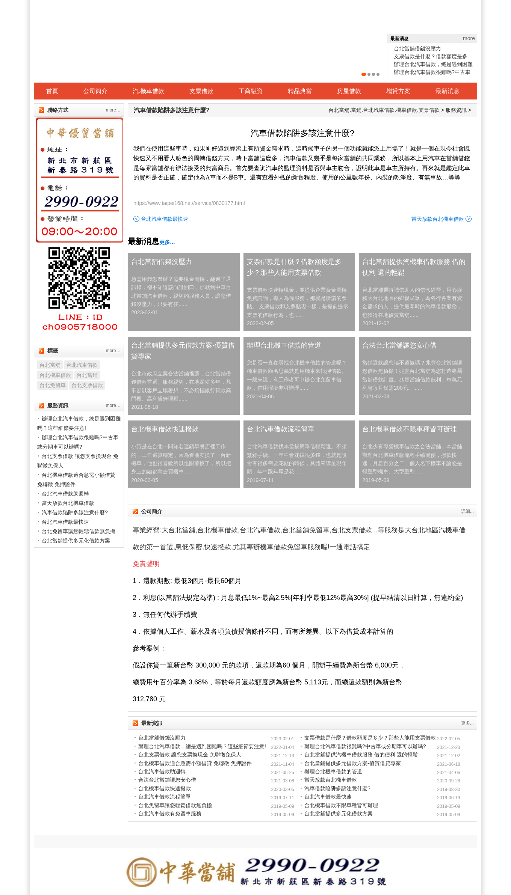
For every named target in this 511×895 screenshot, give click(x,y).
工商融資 (251, 91)
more (469, 38)
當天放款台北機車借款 (437, 219)
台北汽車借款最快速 (164, 219)
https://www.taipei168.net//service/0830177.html (189, 203)
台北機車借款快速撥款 (165, 429)
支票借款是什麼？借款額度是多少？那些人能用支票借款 (294, 267)
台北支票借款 (87, 385)
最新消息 (447, 91)
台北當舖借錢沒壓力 (417, 48)
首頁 (52, 91)
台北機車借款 (55, 375)
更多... (467, 723)
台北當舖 (49, 365)
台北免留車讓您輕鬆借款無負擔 (175, 805)
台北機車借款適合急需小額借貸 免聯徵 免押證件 (195, 763)
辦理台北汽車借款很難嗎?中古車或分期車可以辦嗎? (365, 746)
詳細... (467, 511)
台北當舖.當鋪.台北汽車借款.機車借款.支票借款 (384, 110)
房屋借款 (349, 91)
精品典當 (300, 91)
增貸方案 (398, 91)
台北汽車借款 (82, 365)
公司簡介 (95, 91)
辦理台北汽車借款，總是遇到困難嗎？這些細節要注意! (202, 746)
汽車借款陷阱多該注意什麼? (172, 110)
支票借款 (201, 91)
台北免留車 (52, 385)
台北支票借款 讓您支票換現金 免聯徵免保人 (189, 755)
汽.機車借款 (148, 91)
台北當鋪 (87, 375)
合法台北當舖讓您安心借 (399, 345)
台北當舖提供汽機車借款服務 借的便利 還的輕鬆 (414, 267)
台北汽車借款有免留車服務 (169, 814)
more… (113, 110)
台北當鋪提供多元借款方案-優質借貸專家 (183, 351)
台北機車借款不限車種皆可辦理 (409, 429)
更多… (167, 242)
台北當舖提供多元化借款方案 (338, 814)
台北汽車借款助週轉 (162, 771)
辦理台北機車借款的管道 (284, 345)
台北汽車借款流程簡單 (280, 429)
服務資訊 (456, 110)
